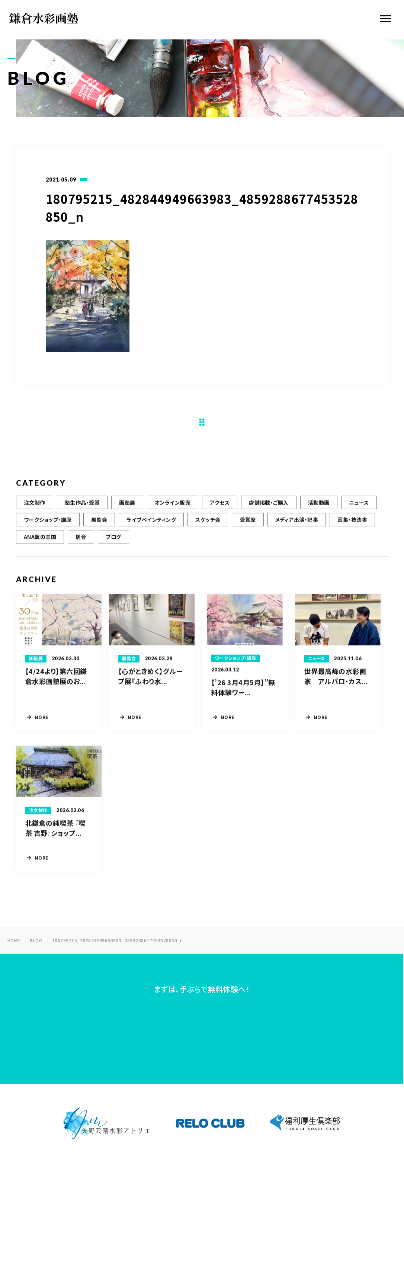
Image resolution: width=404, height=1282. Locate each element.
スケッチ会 (207, 528)
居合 (81, 545)
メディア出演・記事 (296, 528)
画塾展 (127, 511)
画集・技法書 (352, 528)
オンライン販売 (172, 511)
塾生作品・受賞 (82, 511)
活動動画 (319, 511)
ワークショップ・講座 (48, 528)
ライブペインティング (151, 528)
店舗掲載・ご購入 (269, 511)
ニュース (359, 511)
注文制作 (34, 511)
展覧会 (99, 528)
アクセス (220, 511)
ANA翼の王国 (40, 545)
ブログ (113, 545)
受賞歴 (248, 528)
